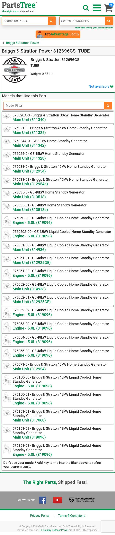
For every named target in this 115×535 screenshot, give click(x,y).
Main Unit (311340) (29, 119)
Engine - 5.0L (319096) (32, 222)
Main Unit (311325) (29, 132)
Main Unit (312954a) (30, 184)
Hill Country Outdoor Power (53, 530)
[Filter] (53, 106)
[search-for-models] (109, 21)
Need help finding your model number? (94, 27)
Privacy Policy (39, 516)
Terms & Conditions (71, 516)
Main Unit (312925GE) (32, 262)
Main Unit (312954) (29, 171)
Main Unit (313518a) (30, 209)
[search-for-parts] (51, 21)
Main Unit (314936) (29, 249)
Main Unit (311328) (29, 158)
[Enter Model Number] (82, 21)
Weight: (36, 74)
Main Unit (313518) (29, 196)
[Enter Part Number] (25, 21)
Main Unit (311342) (29, 145)
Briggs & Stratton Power (22, 43)
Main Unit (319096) (29, 437)
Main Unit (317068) (29, 420)
